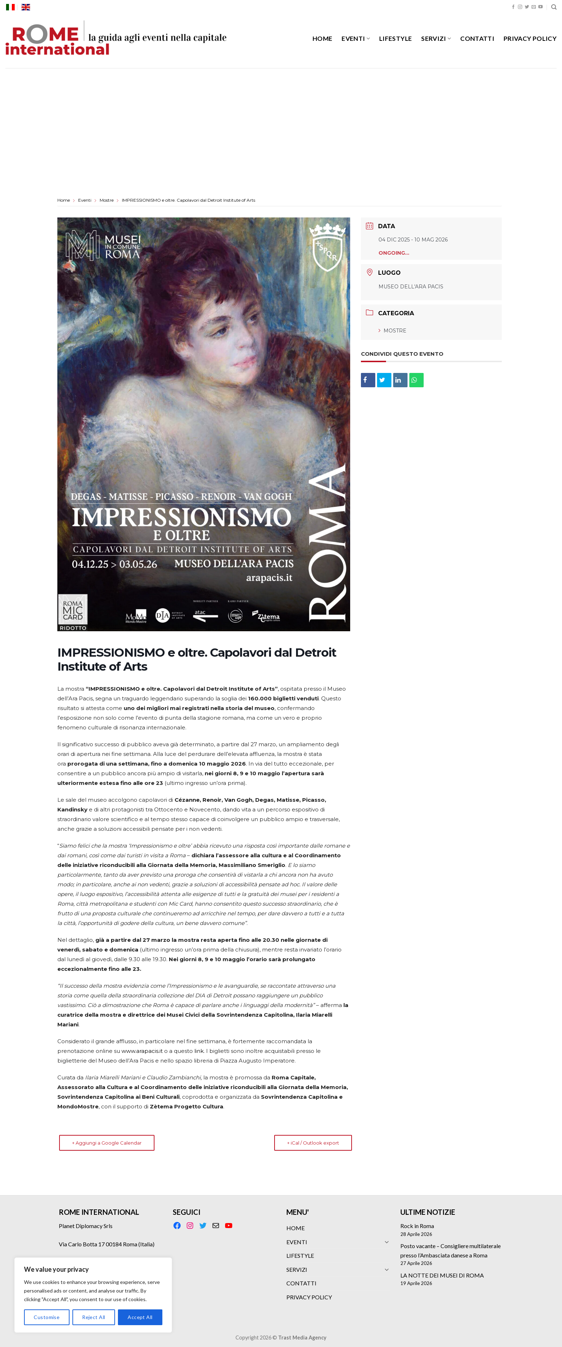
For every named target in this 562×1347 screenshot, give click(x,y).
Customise (46, 1317)
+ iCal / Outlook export (313, 1143)
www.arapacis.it (142, 1051)
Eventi (84, 200)
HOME (322, 38)
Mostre (107, 200)
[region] (93, 1295)
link (199, 1051)
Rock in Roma (417, 1225)
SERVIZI (436, 38)
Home (64, 200)
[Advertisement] (281, 122)
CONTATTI (477, 38)
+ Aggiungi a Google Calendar (107, 1143)
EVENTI (356, 38)
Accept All (140, 1317)
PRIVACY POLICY (530, 38)
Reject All (93, 1317)
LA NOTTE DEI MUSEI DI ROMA (442, 1275)
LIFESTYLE (395, 38)
